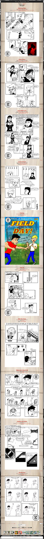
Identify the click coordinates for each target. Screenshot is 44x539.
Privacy (30, 537)
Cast (18, 1)
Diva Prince (14, 10)
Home (16, 1)
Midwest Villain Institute (23, 113)
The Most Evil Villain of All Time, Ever (23, 9)
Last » (14, 523)
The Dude (24, 10)
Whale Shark (32, 10)
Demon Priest (19, 61)
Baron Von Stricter (20, 269)
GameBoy (24, 423)
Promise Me (24, 3)
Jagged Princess (27, 112)
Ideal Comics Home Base (23, 1)
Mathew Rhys (18, 60)
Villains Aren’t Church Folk (22, 370)
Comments (23, 528)
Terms (27, 537)
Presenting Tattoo (22, 8)
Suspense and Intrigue (22, 421)
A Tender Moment (22, 161)
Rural (23, 215)
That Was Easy (22, 472)
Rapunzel (26, 372)
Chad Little (20, 372)
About (28, 1)
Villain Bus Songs (22, 318)
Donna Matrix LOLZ (22, 110)
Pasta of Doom (22, 59)
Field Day (22, 213)
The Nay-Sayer (27, 10)
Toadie (30, 10)
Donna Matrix (19, 112)
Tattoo (22, 10)
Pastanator (22, 61)
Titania (30, 423)
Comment (41, 57)
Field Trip (22, 267)
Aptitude (24, 4)
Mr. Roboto (20, 10)
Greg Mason (17, 10)
